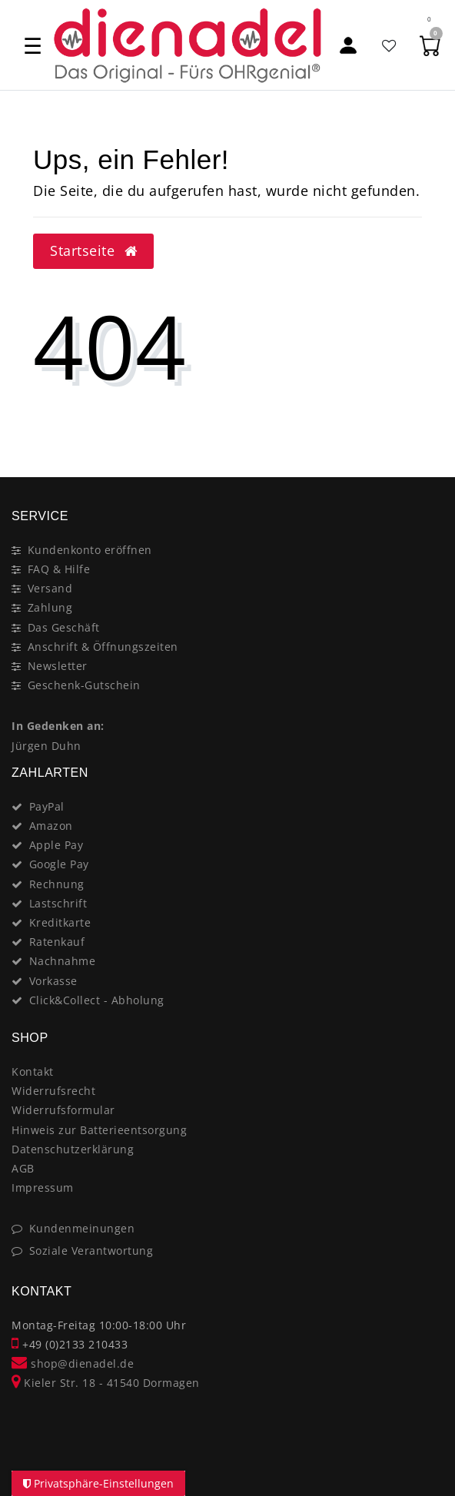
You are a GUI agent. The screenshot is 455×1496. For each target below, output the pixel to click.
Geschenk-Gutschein (84, 685)
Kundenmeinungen (82, 1228)
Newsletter (58, 665)
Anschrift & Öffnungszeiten (103, 646)
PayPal (47, 806)
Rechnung (57, 884)
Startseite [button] (93, 250)
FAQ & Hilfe (59, 569)
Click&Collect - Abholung (96, 1000)
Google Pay (59, 864)
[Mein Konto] (348, 45)
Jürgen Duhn (46, 745)
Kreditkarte (60, 922)
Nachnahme (62, 961)
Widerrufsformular (63, 1110)
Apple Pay (56, 845)
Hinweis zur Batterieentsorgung (99, 1130)
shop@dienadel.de (73, 1363)
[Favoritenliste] (389, 45)
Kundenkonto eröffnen (90, 549)
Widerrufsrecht (53, 1090)
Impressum (43, 1187)
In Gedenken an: (58, 725)
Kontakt (33, 1071)
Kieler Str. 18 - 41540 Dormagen (106, 1382)
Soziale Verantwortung (91, 1250)
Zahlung (50, 607)
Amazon (51, 825)
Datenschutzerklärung (73, 1149)
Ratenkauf (57, 941)
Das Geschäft (64, 627)
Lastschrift (58, 903)
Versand (50, 588)
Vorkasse (53, 981)
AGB (23, 1168)
